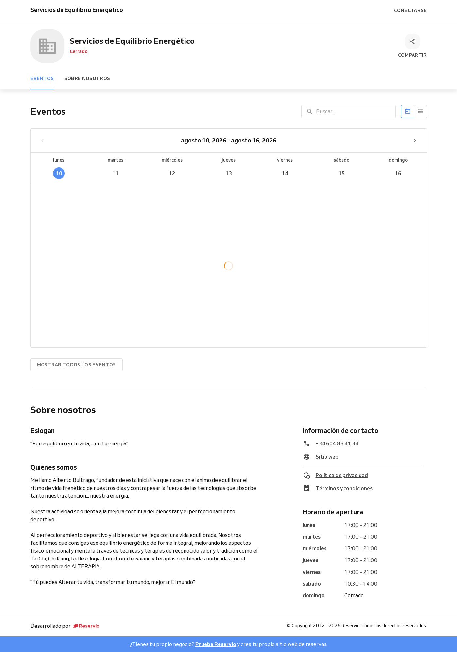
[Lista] (420, 111)
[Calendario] (407, 111)
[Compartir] (412, 46)
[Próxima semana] (415, 140)
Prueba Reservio (215, 644)
